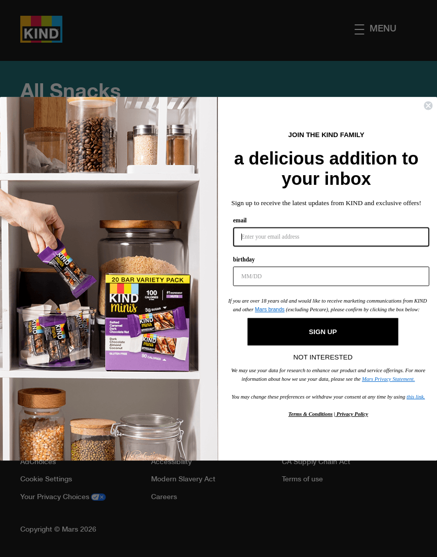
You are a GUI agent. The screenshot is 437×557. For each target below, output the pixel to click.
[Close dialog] (428, 105)
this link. (416, 396)
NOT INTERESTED (323, 354)
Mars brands (270, 309)
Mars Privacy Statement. (388, 378)
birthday (244, 259)
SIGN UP (323, 331)
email (240, 220)
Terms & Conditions (310, 413)
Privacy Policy (351, 413)
